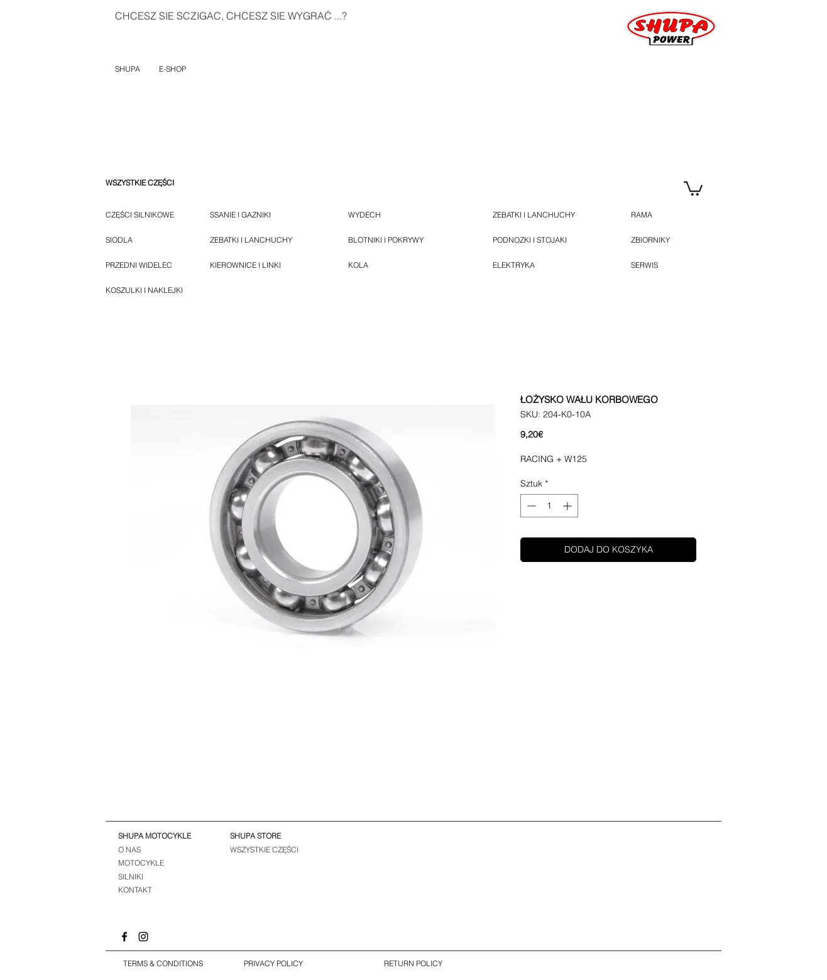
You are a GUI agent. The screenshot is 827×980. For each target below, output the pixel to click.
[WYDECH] (367, 215)
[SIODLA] (119, 240)
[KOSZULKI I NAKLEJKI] (148, 290)
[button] (693, 187)
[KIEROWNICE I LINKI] (262, 265)
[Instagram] (143, 936)
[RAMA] (649, 215)
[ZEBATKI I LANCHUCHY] (251, 240)
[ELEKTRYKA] (514, 265)
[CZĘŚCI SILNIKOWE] (140, 215)
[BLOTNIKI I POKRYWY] (403, 240)
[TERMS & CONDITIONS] (162, 964)
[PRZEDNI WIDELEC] (139, 265)
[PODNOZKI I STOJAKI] (544, 240)
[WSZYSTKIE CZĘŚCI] (140, 182)
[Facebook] (124, 936)
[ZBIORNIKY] (650, 240)
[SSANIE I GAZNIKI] (257, 215)
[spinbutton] (549, 506)
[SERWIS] (646, 265)
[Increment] (568, 506)
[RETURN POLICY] (412, 964)
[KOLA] (366, 265)
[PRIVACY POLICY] (273, 964)
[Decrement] (530, 506)
